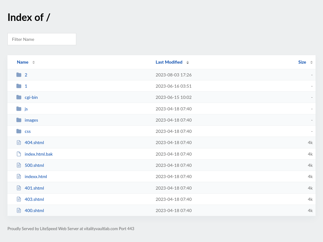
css (23, 131)
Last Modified (169, 62)
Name (22, 62)
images (27, 120)
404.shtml (30, 142)
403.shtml (30, 199)
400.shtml (30, 210)
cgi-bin (27, 97)
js (22, 108)
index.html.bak (34, 154)
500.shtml (30, 165)
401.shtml (30, 188)
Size (302, 62)
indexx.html (31, 176)
